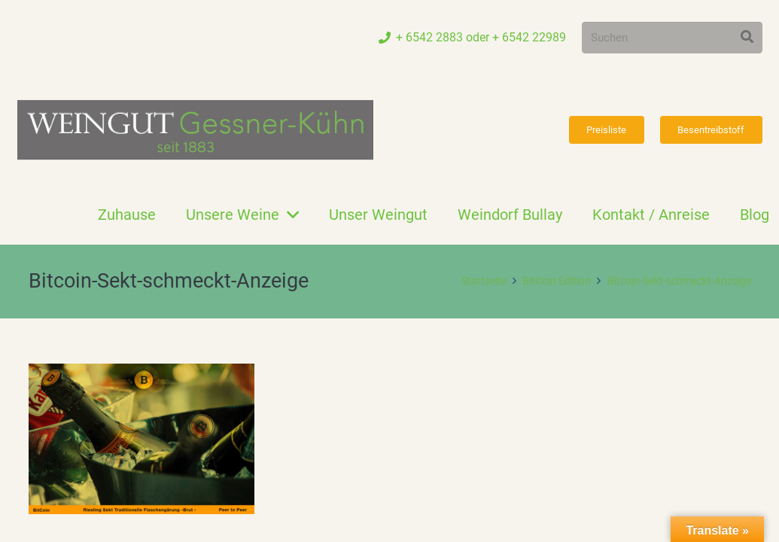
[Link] (195, 129)
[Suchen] (672, 37)
